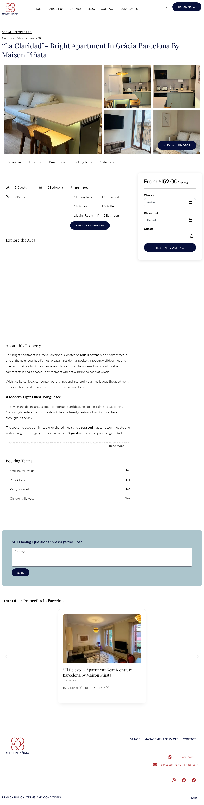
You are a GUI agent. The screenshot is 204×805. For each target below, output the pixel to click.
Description (57, 162)
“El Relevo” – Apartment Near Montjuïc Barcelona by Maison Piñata (97, 672)
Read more (116, 445)
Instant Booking (170, 247)
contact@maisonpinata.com (179, 764)
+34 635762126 (187, 757)
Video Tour (107, 162)
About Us (56, 8)
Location (35, 162)
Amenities (14, 162)
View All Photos (177, 145)
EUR (164, 6)
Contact (108, 8)
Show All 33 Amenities (90, 225)
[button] (6, 656)
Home (39, 8)
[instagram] (176, 781)
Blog (91, 8)
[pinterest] (196, 781)
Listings (75, 8)
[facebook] (186, 781)
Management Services (161, 739)
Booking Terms (83, 162)
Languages (129, 8)
